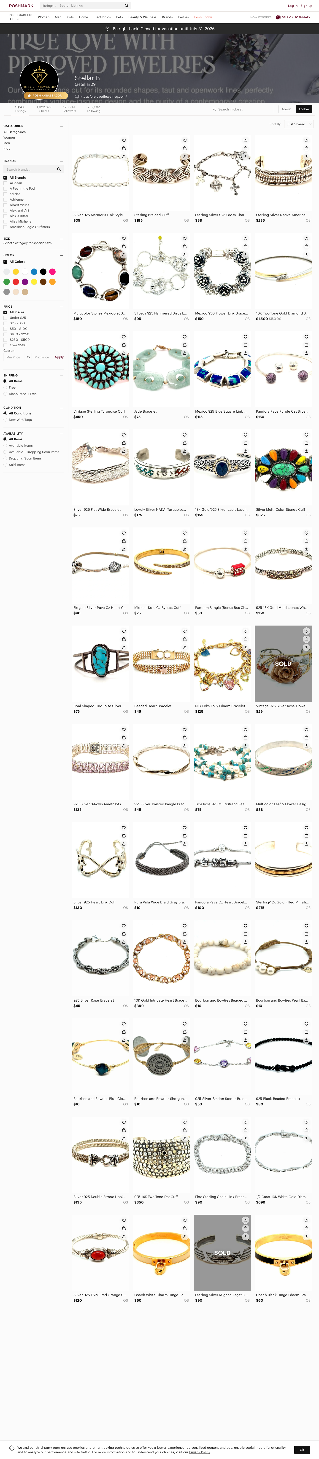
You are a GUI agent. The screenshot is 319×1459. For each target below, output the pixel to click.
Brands (167, 17)
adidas (11, 194)
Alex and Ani (16, 210)
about (286, 109)
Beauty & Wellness (142, 17)
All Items (12, 381)
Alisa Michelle (17, 221)
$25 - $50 (14, 323)
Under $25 (14, 318)
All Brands (14, 177)
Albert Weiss (16, 205)
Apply (59, 357)
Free (9, 387)
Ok (302, 1450)
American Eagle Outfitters (26, 227)
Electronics (102, 17)
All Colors (14, 262)
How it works (261, 17)
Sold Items (14, 465)
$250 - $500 (16, 340)
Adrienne (13, 199)
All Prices (13, 312)
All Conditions (17, 413)
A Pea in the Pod (19, 188)
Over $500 (15, 345)
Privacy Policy (199, 1452)
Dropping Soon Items (22, 458)
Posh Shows (203, 17)
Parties (183, 17)
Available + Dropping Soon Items (31, 452)
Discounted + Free (20, 394)
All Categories (14, 132)
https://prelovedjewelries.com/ (103, 96)
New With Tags (17, 420)
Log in (293, 6)
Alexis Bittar (15, 216)
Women (43, 17)
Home (83, 17)
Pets (119, 17)
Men (58, 17)
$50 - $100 (15, 329)
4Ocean (12, 183)
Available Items (18, 445)
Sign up (306, 6)
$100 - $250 (16, 334)
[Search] (90, 5)
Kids (70, 17)
